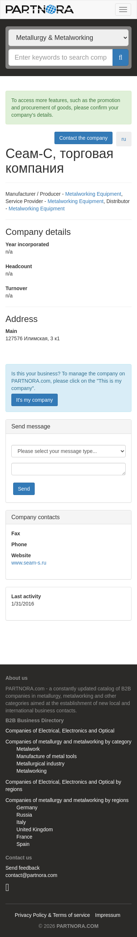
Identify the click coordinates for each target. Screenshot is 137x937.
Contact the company (83, 138)
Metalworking (31, 771)
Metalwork (28, 749)
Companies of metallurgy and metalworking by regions (67, 800)
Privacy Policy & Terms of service (52, 915)
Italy (21, 822)
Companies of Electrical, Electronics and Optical (59, 731)
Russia (24, 815)
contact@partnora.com (31, 875)
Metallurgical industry (40, 764)
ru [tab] (124, 139)
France (24, 837)
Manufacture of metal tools (46, 756)
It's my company (34, 400)
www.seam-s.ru (28, 563)
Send (24, 489)
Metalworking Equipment (93, 194)
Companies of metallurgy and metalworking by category (68, 742)
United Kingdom (34, 829)
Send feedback (22, 868)
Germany (27, 807)
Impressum (107, 915)
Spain (23, 844)
